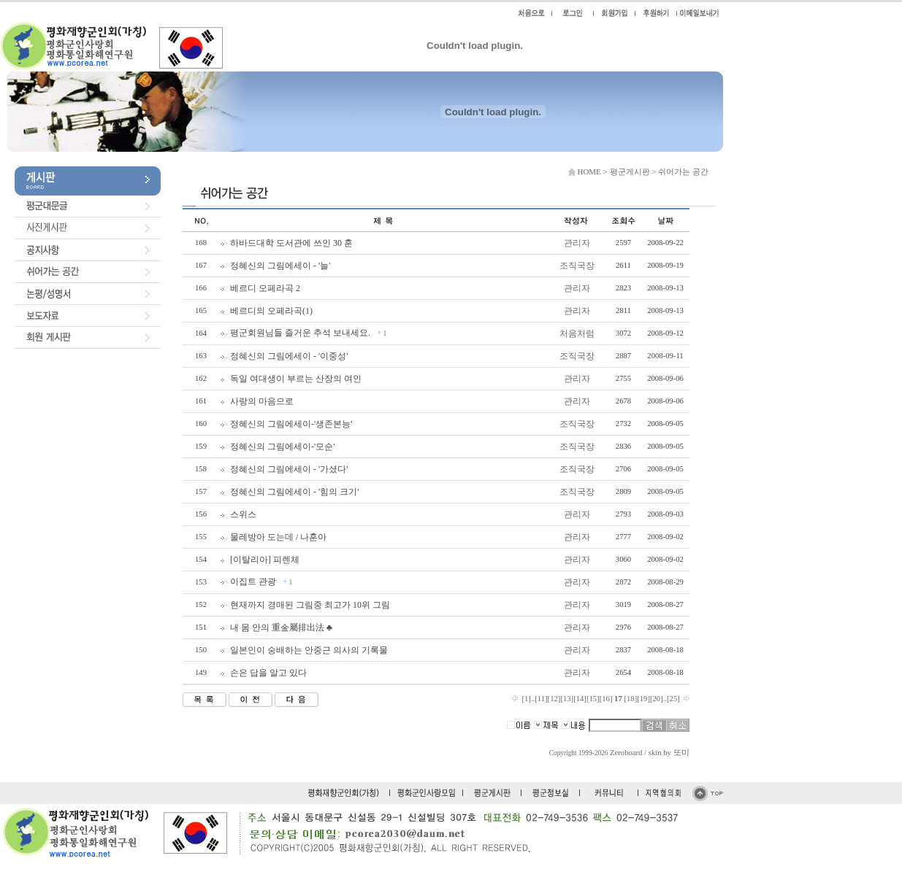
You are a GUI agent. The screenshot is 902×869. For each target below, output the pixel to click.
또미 (681, 753)
